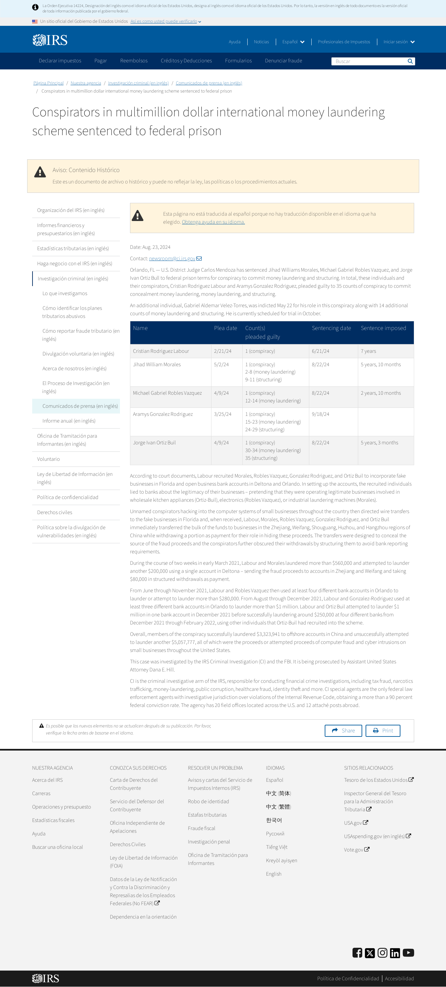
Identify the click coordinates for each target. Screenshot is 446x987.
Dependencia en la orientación (143, 917)
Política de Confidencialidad (348, 978)
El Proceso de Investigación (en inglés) (75, 387)
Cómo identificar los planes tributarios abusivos (72, 312)
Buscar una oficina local (57, 847)
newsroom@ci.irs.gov (175, 258)
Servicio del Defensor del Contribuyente (137, 805)
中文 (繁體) (278, 807)
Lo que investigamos (64, 293)
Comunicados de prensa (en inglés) (209, 83)
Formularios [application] (238, 60)
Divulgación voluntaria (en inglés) (78, 354)
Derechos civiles (54, 512)
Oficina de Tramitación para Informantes (218, 859)
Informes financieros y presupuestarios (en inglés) (66, 229)
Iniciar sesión (399, 42)
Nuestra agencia (86, 83)
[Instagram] (382, 953)
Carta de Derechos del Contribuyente (134, 784)
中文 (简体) (278, 793)
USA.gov (356, 823)
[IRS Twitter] (370, 955)
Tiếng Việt (277, 847)
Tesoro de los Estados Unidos (378, 780)
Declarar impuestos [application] (60, 60)
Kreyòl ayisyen (281, 860)
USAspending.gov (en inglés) (377, 836)
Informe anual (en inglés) (68, 421)
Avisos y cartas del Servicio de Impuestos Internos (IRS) (220, 784)
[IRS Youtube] (408, 953)
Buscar (410, 61)
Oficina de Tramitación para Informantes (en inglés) (67, 440)
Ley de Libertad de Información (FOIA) (144, 862)
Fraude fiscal (201, 828)
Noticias (261, 42)
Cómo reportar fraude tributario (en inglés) (80, 335)
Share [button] (348, 731)
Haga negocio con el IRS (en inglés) (74, 263)
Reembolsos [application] (133, 60)
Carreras (41, 793)
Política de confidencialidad (68, 497)
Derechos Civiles (127, 844)
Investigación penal (209, 841)
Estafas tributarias (207, 815)
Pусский (275, 833)
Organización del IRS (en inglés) (71, 210)
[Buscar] (373, 61)
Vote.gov (356, 850)
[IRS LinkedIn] (395, 955)
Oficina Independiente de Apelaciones (137, 827)
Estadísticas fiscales (53, 820)
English (273, 874)
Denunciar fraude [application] (283, 60)
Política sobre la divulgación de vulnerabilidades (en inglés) (71, 531)
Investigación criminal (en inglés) (138, 83)
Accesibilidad (399, 978)
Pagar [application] (100, 60)
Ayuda (235, 42)
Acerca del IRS (47, 780)
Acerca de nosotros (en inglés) (74, 368)
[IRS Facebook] (357, 953)
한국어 (274, 820)
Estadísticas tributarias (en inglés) (73, 248)
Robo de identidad (208, 801)
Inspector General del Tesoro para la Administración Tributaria (375, 801)
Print (387, 731)
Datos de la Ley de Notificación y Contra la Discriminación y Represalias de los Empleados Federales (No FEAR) (143, 891)
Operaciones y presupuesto (61, 807)
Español (293, 42)
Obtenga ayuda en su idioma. (213, 222)
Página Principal (49, 83)
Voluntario (48, 459)
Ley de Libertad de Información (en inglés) (75, 478)
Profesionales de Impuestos (344, 42)
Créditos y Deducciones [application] (186, 60)
